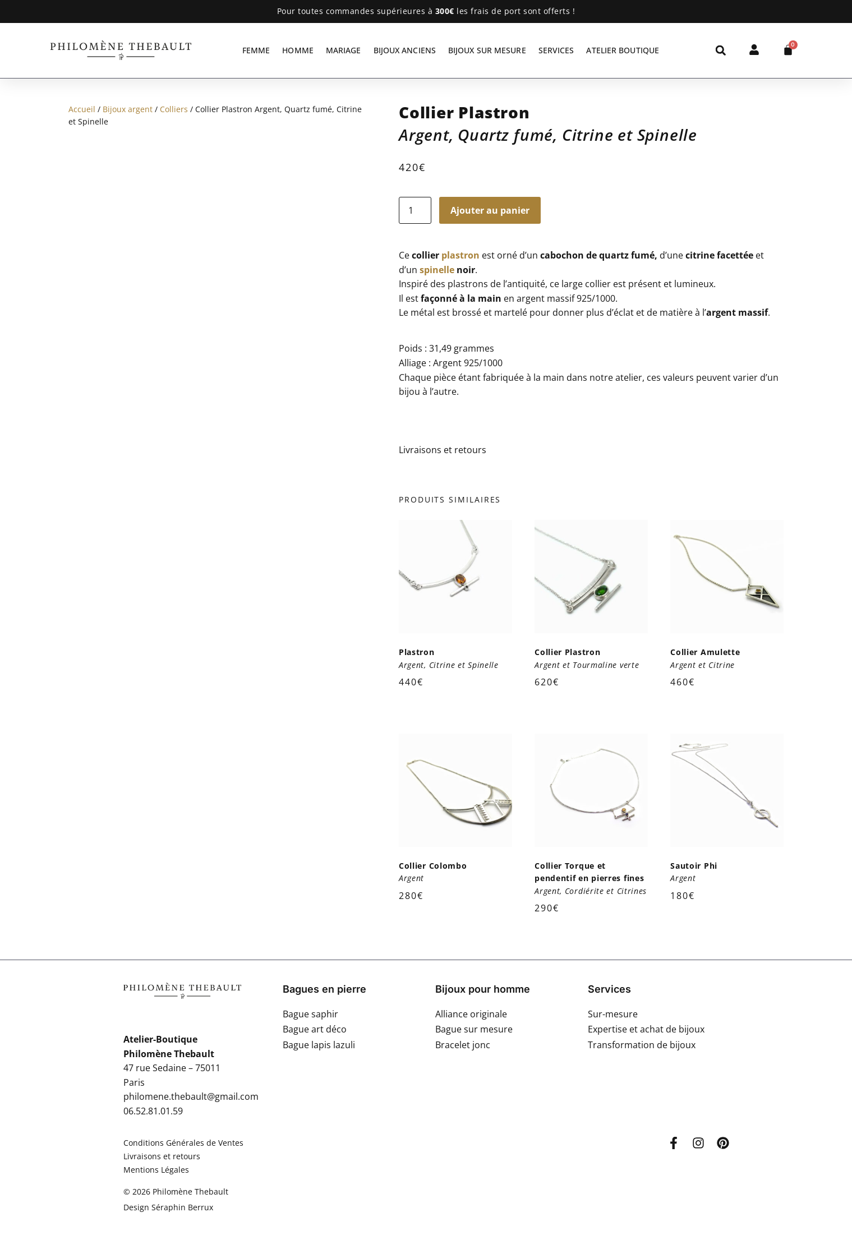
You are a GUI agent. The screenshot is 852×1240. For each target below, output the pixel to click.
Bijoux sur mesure (487, 50)
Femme (256, 50)
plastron (460, 255)
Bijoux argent (128, 109)
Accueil (81, 109)
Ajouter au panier (489, 210)
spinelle (437, 270)
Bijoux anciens (405, 50)
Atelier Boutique (622, 50)
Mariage (343, 50)
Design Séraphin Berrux (168, 1207)
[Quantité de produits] (415, 210)
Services (556, 50)
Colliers (174, 109)
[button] (720, 50)
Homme (298, 50)
